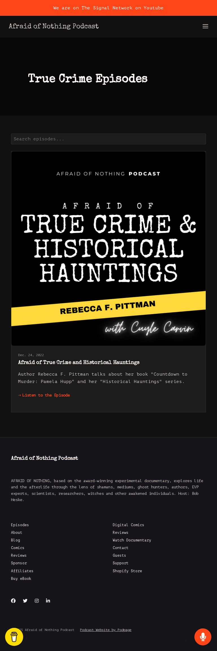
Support (121, 563)
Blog (15, 540)
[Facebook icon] (13, 601)
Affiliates (22, 571)
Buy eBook (21, 579)
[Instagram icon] (37, 601)
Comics (18, 548)
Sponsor (19, 563)
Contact (121, 548)
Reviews (19, 556)
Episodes (20, 525)
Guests (119, 556)
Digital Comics (128, 525)
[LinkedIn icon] (48, 601)
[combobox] (108, 139)
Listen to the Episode (44, 395)
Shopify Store (127, 571)
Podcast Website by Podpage (105, 630)
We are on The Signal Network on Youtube (108, 7)
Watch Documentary (132, 540)
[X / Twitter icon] (25, 601)
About (16, 533)
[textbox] (108, 139)
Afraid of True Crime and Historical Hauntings (78, 362)
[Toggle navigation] (205, 26)
